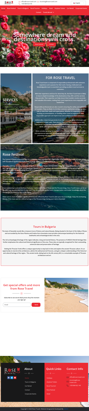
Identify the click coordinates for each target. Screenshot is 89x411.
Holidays (44, 8)
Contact (38, 12)
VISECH (66, 409)
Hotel (51, 8)
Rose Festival (11, 8)
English (76, 3)
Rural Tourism (35, 8)
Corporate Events (81, 8)
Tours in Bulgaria (23, 8)
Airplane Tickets (60, 8)
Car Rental (70, 8)
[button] (43, 64)
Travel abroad (48, 12)
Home (3, 8)
